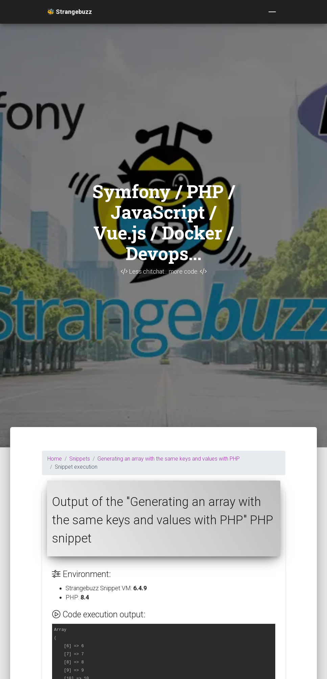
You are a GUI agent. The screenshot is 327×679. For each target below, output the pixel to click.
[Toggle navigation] (272, 12)
